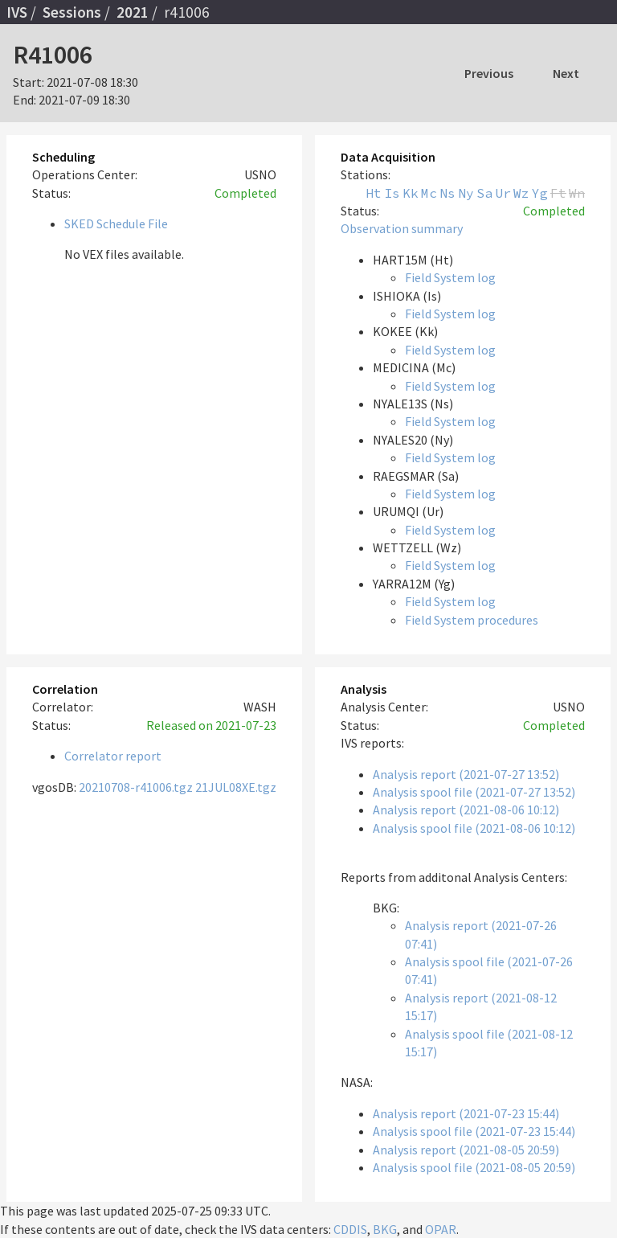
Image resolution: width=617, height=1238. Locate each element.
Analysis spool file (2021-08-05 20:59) (474, 1167)
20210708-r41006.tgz (136, 787)
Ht (374, 193)
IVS (16, 12)
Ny (466, 193)
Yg (540, 193)
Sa (484, 193)
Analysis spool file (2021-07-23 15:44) (474, 1131)
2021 (132, 12)
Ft (558, 193)
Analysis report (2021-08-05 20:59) (466, 1150)
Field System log (450, 277)
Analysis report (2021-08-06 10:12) (466, 809)
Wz (521, 193)
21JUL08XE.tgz (235, 787)
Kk (410, 193)
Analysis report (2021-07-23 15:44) (466, 1113)
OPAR (440, 1229)
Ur (503, 193)
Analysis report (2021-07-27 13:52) (466, 774)
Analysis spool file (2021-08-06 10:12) (474, 828)
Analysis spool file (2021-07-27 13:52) (474, 792)
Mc (429, 193)
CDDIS (350, 1229)
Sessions (72, 12)
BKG (385, 1229)
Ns (447, 193)
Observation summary (402, 228)
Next (566, 73)
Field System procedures (471, 620)
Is (392, 193)
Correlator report (112, 756)
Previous (488, 73)
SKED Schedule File (116, 223)
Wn (577, 193)
